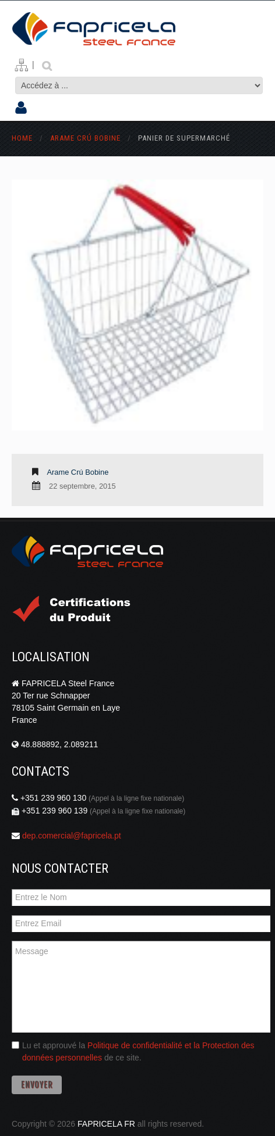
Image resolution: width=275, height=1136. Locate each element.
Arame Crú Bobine (85, 138)
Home (22, 138)
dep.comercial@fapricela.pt (71, 835)
